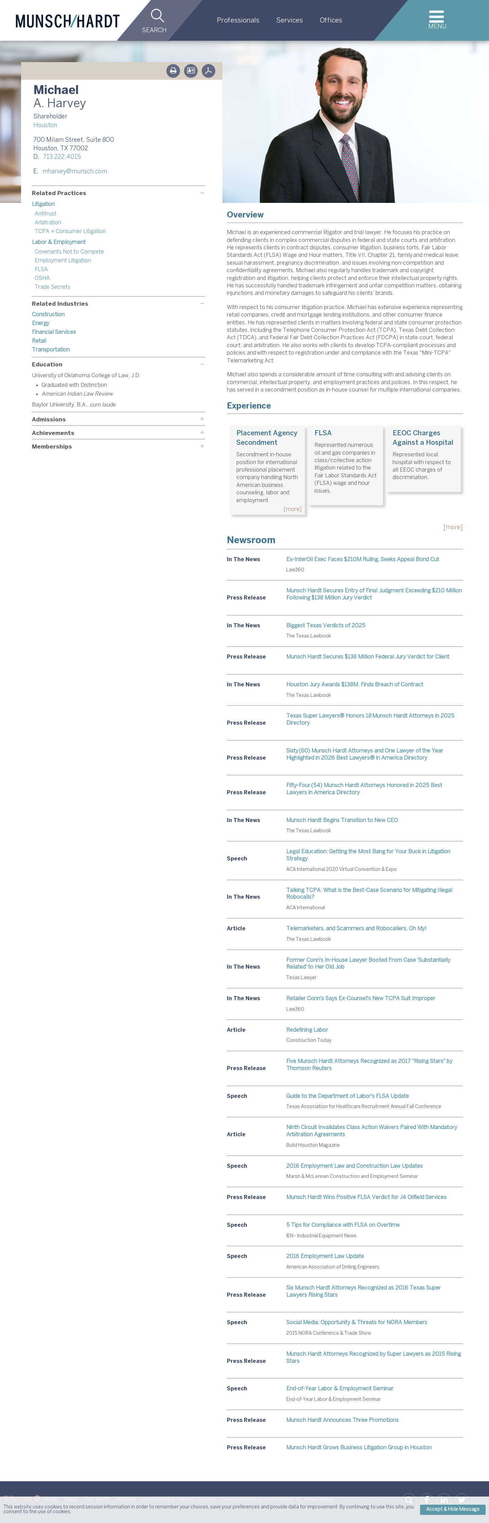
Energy (40, 323)
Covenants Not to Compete (69, 251)
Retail (39, 341)
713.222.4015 (62, 157)
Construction (48, 314)
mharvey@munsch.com (74, 172)
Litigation (43, 204)
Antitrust (45, 213)
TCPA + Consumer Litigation (70, 231)
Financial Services (54, 332)
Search (154, 31)
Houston (45, 126)
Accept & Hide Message (452, 1509)
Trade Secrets (52, 287)
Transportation (51, 350)
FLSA (41, 269)
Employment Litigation (63, 260)
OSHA (42, 278)
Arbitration (48, 222)
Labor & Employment (59, 242)
